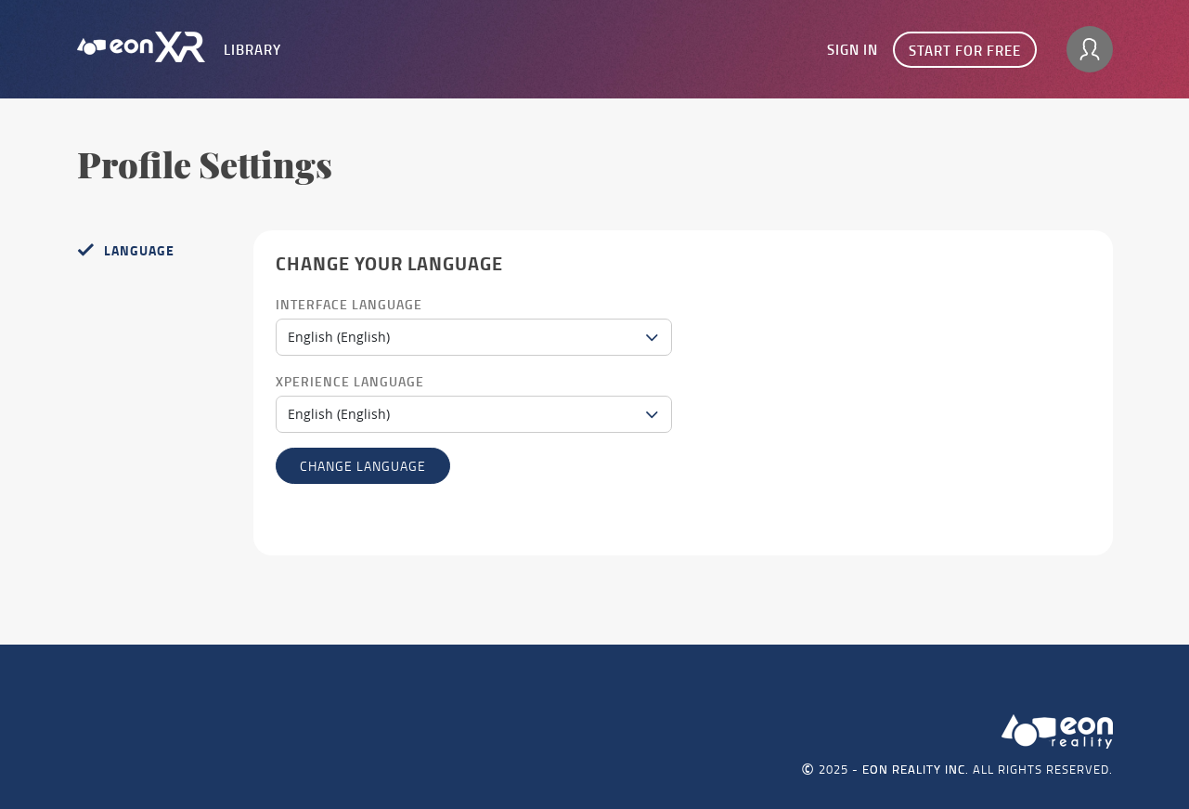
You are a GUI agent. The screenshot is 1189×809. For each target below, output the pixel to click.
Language (139, 250)
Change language (363, 466)
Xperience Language (350, 381)
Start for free (965, 50)
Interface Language (349, 304)
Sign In (852, 49)
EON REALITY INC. (915, 769)
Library (252, 49)
